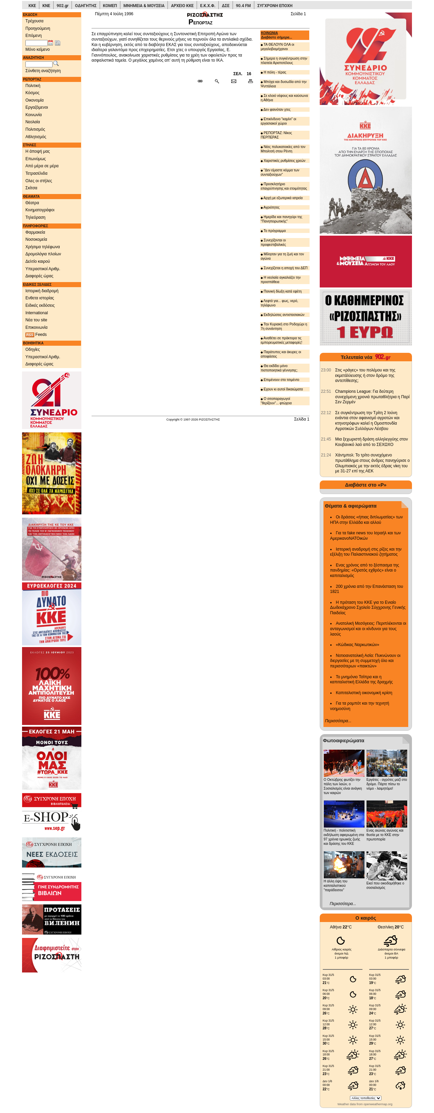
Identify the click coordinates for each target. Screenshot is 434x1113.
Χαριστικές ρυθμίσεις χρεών (283, 161)
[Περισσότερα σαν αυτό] (217, 81)
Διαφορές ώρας (39, 276)
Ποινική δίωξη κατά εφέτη (281, 291)
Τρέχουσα (34, 21)
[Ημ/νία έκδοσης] (36, 43)
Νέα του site (36, 320)
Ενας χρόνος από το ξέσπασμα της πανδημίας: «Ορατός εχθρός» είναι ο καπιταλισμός (364, 570)
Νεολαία (32, 122)
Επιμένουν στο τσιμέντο (280, 380)
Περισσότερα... (338, 721)
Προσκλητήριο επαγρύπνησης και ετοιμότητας (284, 186)
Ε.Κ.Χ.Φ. (207, 5)
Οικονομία (34, 100)
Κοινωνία (33, 114)
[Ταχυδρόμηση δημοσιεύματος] (233, 81)
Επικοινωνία (36, 327)
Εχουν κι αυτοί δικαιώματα (282, 389)
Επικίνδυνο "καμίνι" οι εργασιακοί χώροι (278, 121)
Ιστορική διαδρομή (42, 290)
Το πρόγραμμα (273, 231)
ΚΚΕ (32, 5)
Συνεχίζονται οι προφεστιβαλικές (273, 242)
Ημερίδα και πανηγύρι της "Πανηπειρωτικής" (281, 219)
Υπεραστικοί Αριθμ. (42, 268)
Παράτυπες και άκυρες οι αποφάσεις (281, 354)
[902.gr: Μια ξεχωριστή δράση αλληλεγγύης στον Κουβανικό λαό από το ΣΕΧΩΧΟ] (326, 439)
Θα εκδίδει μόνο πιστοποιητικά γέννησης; (279, 368)
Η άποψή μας (37, 151)
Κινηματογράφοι (39, 210)
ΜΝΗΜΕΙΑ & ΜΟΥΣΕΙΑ (143, 5)
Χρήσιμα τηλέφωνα (42, 246)
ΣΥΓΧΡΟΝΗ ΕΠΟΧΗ (275, 5)
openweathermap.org (377, 1104)
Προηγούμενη (37, 28)
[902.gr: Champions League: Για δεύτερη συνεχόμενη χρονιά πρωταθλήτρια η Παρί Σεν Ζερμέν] (326, 391)
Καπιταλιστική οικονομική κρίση (364, 692)
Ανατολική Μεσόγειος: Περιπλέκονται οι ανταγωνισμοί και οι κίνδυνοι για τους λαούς (368, 628)
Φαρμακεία (35, 232)
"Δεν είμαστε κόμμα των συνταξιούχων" (280, 172)
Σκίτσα (31, 188)
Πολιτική (32, 85)
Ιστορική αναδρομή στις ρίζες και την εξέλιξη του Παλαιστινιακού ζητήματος (366, 552)
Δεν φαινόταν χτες (276, 109)
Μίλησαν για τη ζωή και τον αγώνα (282, 256)
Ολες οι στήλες (38, 180)
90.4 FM (243, 5)
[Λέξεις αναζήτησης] (39, 64)
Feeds (36, 334)
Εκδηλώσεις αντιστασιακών (282, 315)
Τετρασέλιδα (36, 173)
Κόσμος (32, 92)
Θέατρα (32, 202)
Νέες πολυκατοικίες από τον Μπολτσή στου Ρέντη (283, 149)
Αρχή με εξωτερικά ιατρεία (282, 198)
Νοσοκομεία (36, 239)
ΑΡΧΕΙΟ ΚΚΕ (182, 5)
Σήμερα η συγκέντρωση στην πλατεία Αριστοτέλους (284, 61)
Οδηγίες (32, 349)
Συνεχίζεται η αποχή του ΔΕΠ (284, 268)
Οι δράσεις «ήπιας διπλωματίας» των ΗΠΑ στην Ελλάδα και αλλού (366, 520)
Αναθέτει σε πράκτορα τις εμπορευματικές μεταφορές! (281, 340)
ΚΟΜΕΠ (110, 5)
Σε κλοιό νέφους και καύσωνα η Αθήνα (284, 98)
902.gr (62, 5)
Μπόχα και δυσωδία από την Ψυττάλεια (284, 84)
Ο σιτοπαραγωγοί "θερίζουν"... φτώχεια (276, 401)
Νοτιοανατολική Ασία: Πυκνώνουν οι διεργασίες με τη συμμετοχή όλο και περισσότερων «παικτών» (365, 660)
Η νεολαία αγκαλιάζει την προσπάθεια (281, 280)
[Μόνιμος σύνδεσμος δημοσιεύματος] (203, 81)
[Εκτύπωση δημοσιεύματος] (247, 81)
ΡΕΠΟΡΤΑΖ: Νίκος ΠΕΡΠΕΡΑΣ (276, 135)
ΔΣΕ (225, 5)
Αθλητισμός (35, 136)
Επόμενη (33, 35)
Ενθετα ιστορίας (39, 298)
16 (249, 73)
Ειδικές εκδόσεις (40, 305)
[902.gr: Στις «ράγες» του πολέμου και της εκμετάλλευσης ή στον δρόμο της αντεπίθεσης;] (326, 370)
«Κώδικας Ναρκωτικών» (357, 644)
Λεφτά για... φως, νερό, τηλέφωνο (279, 303)
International (36, 313)
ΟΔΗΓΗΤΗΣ (85, 5)
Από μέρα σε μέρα (42, 166)
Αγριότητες (270, 207)
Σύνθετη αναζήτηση (43, 70)
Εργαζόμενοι (36, 107)
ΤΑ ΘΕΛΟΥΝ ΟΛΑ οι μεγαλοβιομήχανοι (277, 47)
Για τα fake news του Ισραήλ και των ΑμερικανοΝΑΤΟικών (365, 536)
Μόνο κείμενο (37, 49)
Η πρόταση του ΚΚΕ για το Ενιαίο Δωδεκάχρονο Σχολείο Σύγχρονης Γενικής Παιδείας (368, 607)
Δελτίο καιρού (37, 261)
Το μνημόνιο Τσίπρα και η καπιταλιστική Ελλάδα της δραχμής (361, 680)
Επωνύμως (35, 158)
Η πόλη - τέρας (273, 72)
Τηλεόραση (35, 217)
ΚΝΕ (46, 5)
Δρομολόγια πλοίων (43, 254)
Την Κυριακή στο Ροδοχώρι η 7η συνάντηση (284, 326)
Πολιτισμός (35, 129)
